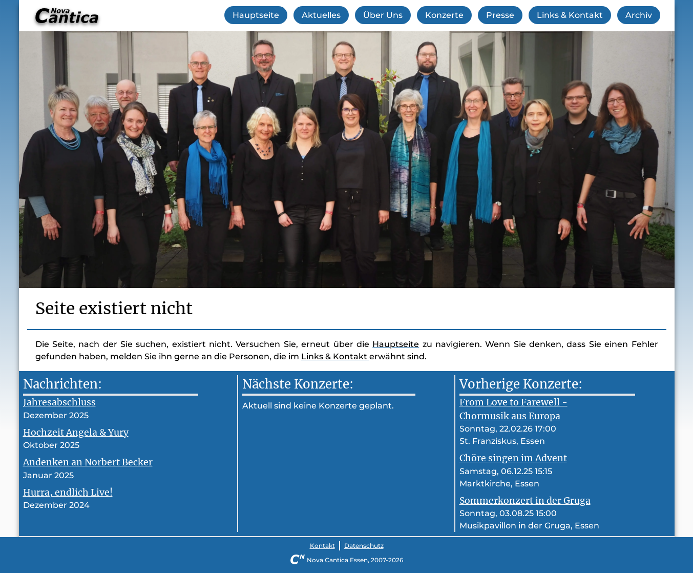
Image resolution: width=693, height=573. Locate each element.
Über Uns (383, 15)
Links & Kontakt (570, 15)
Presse (500, 15)
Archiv (638, 15)
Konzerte (444, 15)
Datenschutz (364, 545)
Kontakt (322, 545)
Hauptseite (256, 15)
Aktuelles (321, 15)
